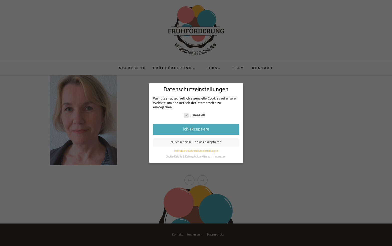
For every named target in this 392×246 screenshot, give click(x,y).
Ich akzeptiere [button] (196, 129)
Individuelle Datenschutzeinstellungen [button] (196, 151)
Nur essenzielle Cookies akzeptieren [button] (196, 142)
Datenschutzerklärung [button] (198, 157)
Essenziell (194, 115)
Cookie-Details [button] (174, 157)
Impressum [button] (220, 157)
